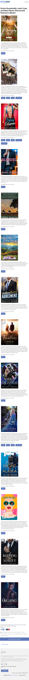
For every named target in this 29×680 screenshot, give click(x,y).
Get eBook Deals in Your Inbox (14, 639)
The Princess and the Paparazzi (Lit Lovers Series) (10, 521)
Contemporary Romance (7, 632)
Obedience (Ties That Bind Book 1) (7, 609)
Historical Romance (17, 632)
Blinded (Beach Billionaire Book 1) (7, 176)
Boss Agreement (4, 304)
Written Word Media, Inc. (14, 675)
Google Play (4, 143)
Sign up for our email (15, 624)
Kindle (3, 53)
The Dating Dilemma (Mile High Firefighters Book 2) (11, 131)
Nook (8, 97)
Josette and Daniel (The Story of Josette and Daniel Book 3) (13, 86)
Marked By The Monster (5, 390)
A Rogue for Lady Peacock (6, 433)
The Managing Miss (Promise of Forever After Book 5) (11, 42)
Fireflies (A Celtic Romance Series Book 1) (9, 346)
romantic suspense (4, 635)
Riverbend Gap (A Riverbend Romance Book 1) (10, 262)
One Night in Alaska (5, 478)
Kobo (13, 97)
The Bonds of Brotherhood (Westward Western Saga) (11, 220)
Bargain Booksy (5, 644)
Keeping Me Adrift (4, 566)
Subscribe (4, 670)
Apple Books (18, 97)
